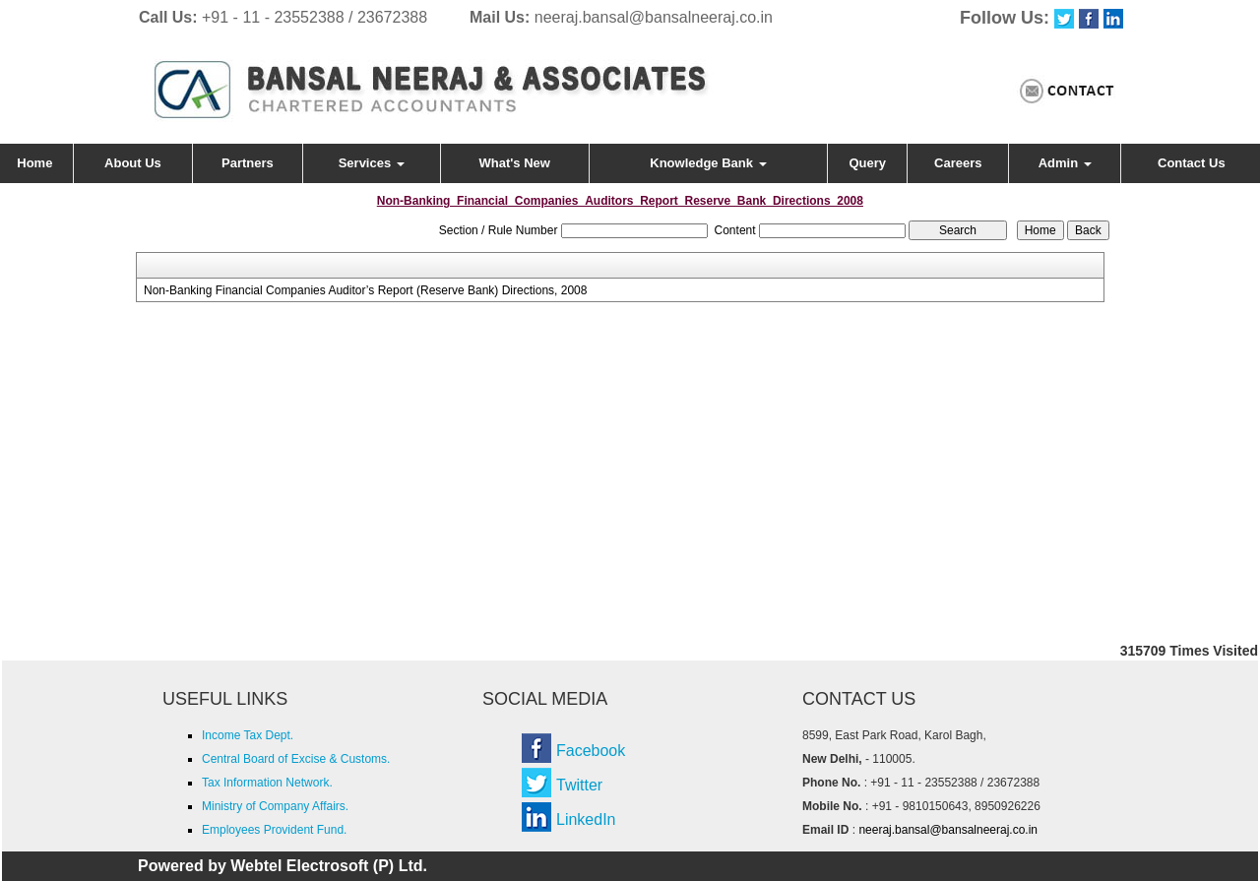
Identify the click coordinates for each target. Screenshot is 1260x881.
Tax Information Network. (267, 782)
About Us (132, 163)
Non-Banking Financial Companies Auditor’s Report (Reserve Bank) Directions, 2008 (365, 290)
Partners (247, 163)
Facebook (590, 750)
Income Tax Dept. (247, 735)
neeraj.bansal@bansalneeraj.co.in (654, 17)
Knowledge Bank (708, 163)
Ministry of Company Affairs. (275, 806)
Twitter (579, 785)
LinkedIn (586, 819)
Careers (957, 163)
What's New (514, 163)
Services (372, 163)
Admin (1065, 163)
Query (868, 163)
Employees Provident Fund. (274, 830)
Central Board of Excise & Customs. (296, 759)
